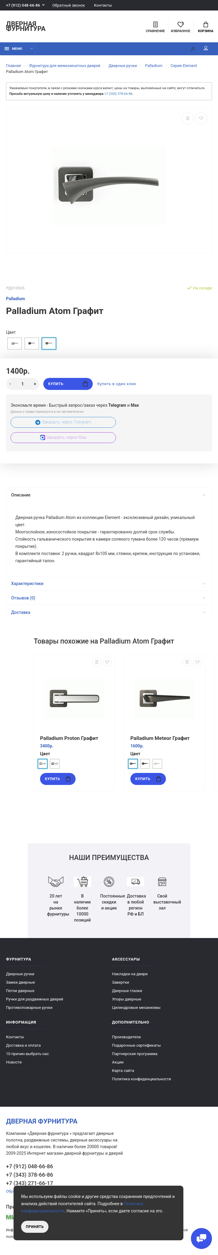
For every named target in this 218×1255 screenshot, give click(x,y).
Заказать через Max (63, 437)
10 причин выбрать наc (27, 1054)
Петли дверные (20, 991)
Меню (13, 49)
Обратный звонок (68, 5)
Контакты (103, 5)
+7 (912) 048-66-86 (23, 5)
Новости (14, 1062)
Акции (117, 1062)
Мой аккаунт (206, 48)
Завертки (120, 982)
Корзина (205, 27)
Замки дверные (20, 982)
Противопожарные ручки (29, 1008)
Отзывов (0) (108, 598)
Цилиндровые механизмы (136, 1008)
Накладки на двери (130, 974)
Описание (108, 495)
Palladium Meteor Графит (160, 738)
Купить (68, 384)
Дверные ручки (20, 974)
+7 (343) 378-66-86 (118, 94)
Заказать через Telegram (63, 422)
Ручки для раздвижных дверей (34, 999)
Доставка (108, 612)
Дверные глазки (127, 991)
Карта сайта (123, 1071)
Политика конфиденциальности (141, 1079)
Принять (35, 1227)
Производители (126, 1037)
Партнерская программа (134, 1054)
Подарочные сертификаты (136, 1045)
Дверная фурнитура (25, 27)
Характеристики (108, 583)
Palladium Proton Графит (69, 738)
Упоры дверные (126, 999)
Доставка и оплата (23, 1045)
